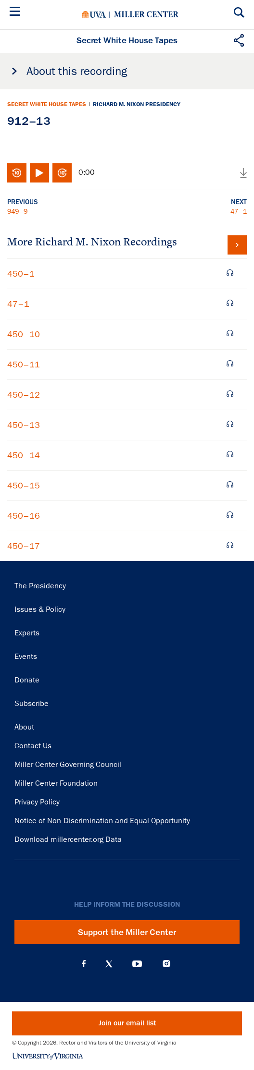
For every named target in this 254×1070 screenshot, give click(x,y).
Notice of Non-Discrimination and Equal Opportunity (102, 821)
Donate (26, 680)
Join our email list (127, 1023)
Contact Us (32, 746)
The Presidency (40, 586)
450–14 (23, 455)
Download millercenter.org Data (68, 839)
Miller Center (146, 14)
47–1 (238, 211)
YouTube (137, 964)
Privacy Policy (37, 802)
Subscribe (31, 703)
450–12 (23, 394)
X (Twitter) (109, 964)
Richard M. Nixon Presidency (136, 104)
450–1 (21, 273)
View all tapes (237, 245)
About (24, 727)
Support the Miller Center (127, 932)
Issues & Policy (39, 609)
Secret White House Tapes (46, 104)
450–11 (23, 364)
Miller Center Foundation (56, 783)
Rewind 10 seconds (16, 172)
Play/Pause (39, 172)
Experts (26, 633)
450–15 (23, 485)
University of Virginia (94, 14)
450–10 (23, 334)
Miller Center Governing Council (67, 764)
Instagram (166, 964)
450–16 (23, 516)
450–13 (23, 425)
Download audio (243, 173)
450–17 (23, 546)
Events (25, 656)
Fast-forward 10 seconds (62, 172)
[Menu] (17, 13)
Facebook (84, 964)
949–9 (17, 211)
